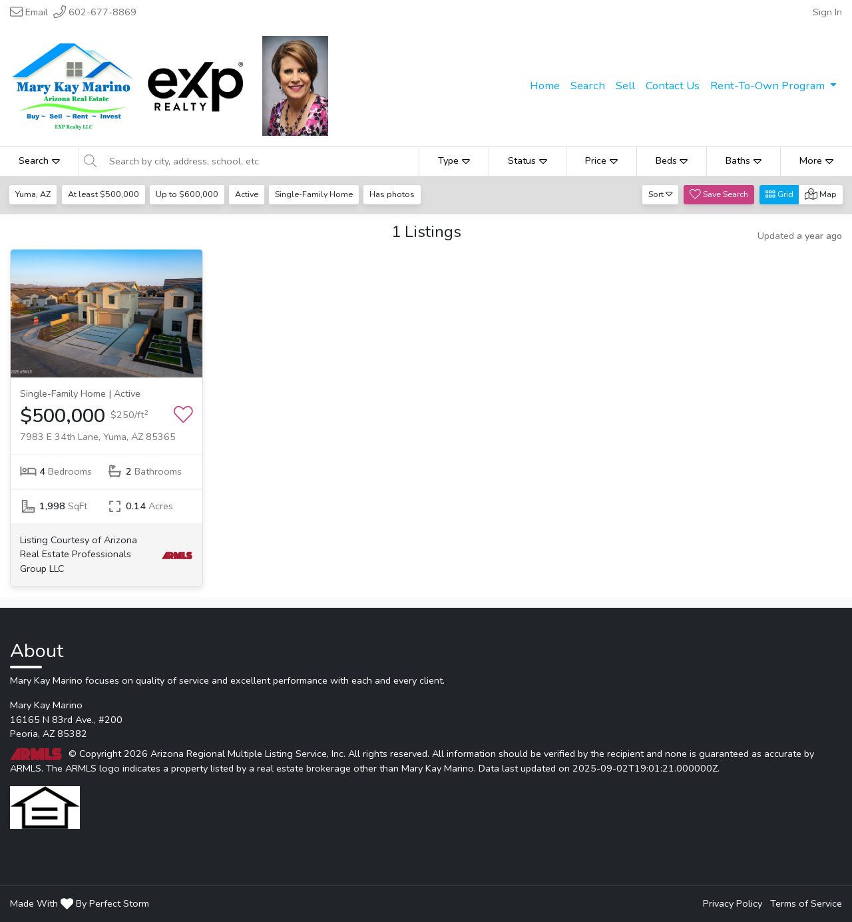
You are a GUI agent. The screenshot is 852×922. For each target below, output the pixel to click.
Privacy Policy (732, 903)
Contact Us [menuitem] (673, 85)
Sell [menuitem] (625, 85)
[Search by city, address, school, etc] (260, 161)
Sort (660, 194)
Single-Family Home (317, 194)
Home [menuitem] (545, 85)
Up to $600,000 (188, 194)
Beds (672, 160)
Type (454, 160)
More (816, 160)
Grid (779, 194)
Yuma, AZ (33, 194)
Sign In (827, 12)
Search (39, 160)
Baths (743, 160)
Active (248, 194)
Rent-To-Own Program (768, 85)
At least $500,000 (104, 194)
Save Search (719, 194)
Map (821, 194)
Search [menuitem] (587, 85)
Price (601, 160)
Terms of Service (806, 903)
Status (527, 160)
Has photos (396, 194)
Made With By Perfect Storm (79, 903)
